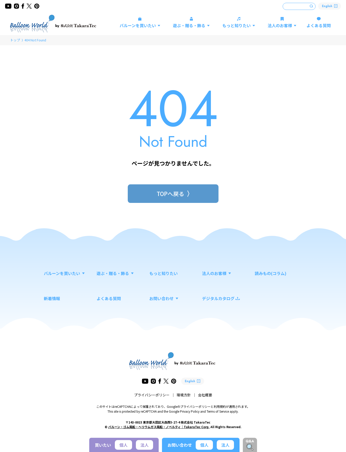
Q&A (250, 441)
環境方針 (184, 394)
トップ (15, 40)
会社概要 (205, 394)
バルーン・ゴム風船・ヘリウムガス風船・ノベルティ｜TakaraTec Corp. (159, 427)
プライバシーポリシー (152, 394)
